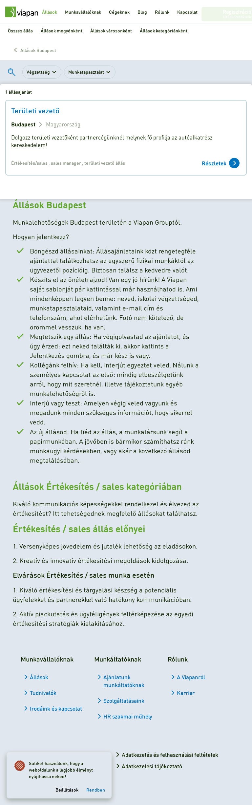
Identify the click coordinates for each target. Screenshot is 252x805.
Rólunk (162, 12)
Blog (142, 12)
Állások (49, 12)
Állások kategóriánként (163, 30)
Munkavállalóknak (83, 12)
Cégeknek (119, 12)
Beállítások (68, 788)
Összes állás (20, 30)
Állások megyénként (61, 30)
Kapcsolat (187, 12)
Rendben (97, 788)
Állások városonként (111, 30)
